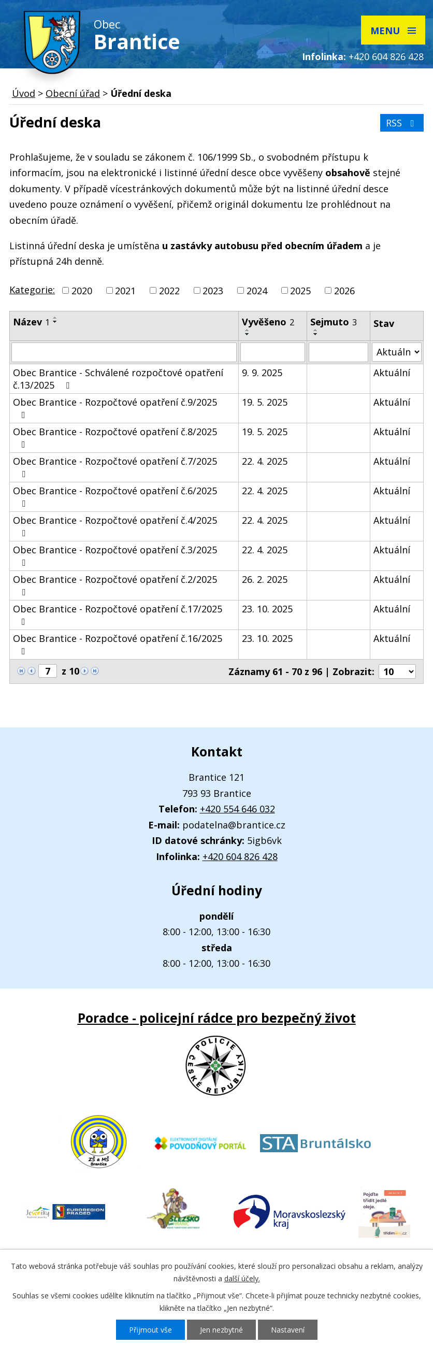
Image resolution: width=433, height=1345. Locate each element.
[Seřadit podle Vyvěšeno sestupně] (247, 334)
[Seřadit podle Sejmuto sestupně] (316, 334)
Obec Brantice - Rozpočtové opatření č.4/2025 (115, 526)
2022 (169, 290)
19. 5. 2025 (264, 402)
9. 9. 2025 (262, 372)
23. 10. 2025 (267, 609)
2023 (213, 290)
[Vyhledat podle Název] (124, 352)
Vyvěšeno (268, 322)
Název (31, 322)
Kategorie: (32, 289)
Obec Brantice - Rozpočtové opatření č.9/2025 (115, 408)
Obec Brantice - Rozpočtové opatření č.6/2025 (115, 496)
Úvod (23, 93)
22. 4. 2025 (264, 461)
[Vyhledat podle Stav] (397, 352)
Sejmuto (333, 322)
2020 (81, 290)
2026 (344, 290)
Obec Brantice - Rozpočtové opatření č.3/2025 (115, 555)
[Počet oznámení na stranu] (397, 671)
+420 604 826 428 (386, 56)
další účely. (242, 1278)
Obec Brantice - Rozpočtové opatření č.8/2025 (115, 437)
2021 (125, 290)
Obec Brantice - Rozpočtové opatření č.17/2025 (117, 614)
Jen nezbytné (221, 1330)
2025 (300, 290)
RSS (402, 123)
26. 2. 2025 (264, 579)
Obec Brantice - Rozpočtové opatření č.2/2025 (115, 585)
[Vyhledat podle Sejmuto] (338, 352)
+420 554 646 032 (237, 809)
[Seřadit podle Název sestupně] (55, 322)
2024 (257, 290)
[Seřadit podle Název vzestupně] (55, 318)
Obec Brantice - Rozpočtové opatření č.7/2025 (115, 467)
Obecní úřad (73, 93)
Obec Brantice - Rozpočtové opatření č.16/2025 (117, 644)
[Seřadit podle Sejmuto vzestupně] (316, 330)
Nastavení (288, 1330)
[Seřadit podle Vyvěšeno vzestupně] (247, 330)
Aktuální (391, 372)
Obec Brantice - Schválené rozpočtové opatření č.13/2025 (118, 378)
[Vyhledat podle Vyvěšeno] (272, 352)
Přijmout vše (150, 1330)
